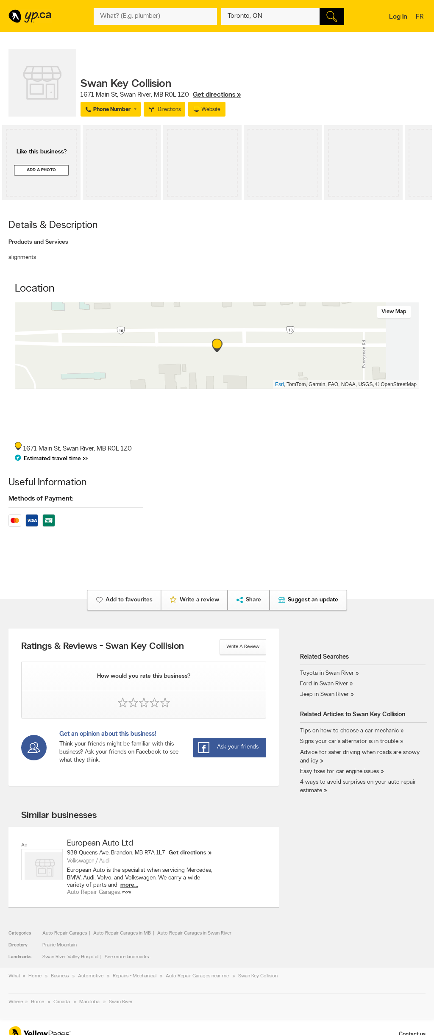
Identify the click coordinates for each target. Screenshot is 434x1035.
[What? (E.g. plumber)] (155, 16)
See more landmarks (127, 957)
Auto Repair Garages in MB (122, 933)
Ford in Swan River (324, 684)
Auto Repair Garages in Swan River (194, 933)
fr (421, 17)
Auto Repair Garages (64, 933)
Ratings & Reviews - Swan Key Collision (102, 646)
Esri (279, 384)
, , (161, 95)
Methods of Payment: (40, 498)
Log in (398, 17)
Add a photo (41, 170)
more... (129, 885)
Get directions (187, 853)
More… (127, 892)
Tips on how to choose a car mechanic (349, 731)
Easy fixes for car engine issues (339, 771)
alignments (22, 257)
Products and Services (38, 242)
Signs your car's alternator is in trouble (349, 741)
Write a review (242, 646)
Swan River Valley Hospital (70, 957)
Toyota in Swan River (327, 673)
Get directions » (217, 95)
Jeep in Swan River (324, 694)
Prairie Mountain (59, 945)
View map (393, 311)
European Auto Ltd (100, 843)
